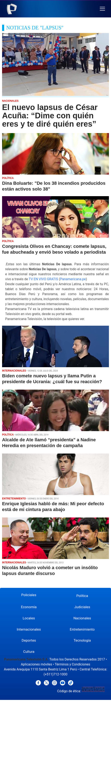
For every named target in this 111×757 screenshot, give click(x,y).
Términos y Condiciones (72, 664)
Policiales (28, 595)
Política (82, 596)
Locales (29, 618)
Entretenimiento (82, 629)
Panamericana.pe (73, 279)
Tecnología (82, 640)
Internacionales (29, 629)
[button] (102, 8)
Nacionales (82, 618)
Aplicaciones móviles (36, 664)
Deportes (29, 640)
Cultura (28, 651)
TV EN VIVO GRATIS (43, 279)
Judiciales (82, 607)
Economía (29, 607)
